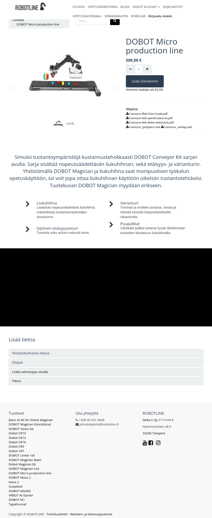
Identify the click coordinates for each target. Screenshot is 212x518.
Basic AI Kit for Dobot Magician (31, 420)
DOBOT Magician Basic (25, 460)
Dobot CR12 (17, 438)
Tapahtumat (17, 504)
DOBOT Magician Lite (24, 468)
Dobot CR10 (17, 433)
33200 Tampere (154, 433)
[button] (15, 85)
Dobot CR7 (16, 451)
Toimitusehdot (57, 514)
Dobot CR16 (17, 442)
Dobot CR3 (16, 446)
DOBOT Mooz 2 (20, 477)
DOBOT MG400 (20, 491)
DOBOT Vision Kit (21, 429)
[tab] (106, 353)
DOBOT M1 (17, 499)
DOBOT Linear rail (22, 455)
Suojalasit (16, 486)
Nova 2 (14, 482)
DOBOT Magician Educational (30, 424)
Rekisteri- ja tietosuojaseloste (91, 514)
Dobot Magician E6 (22, 464)
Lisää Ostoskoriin (145, 81)
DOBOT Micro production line (30, 473)
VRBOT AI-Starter (21, 495)
